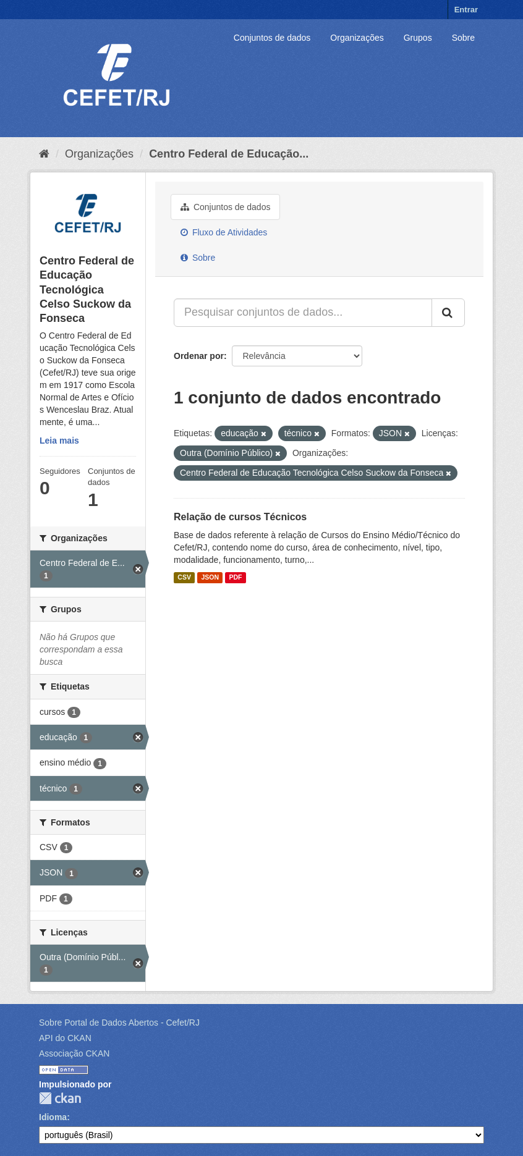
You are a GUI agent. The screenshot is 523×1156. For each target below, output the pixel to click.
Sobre (463, 38)
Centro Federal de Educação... (228, 154)
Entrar (466, 9)
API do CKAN (65, 1038)
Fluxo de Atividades (224, 232)
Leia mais (59, 440)
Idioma (53, 1117)
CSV (184, 577)
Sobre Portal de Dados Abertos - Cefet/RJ (119, 1022)
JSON (210, 577)
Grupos (418, 38)
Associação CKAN (74, 1053)
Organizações (356, 38)
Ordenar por (199, 356)
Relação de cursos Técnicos (240, 517)
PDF (235, 577)
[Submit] (448, 312)
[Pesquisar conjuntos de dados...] (303, 312)
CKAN (60, 1098)
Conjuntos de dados (272, 38)
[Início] (44, 154)
